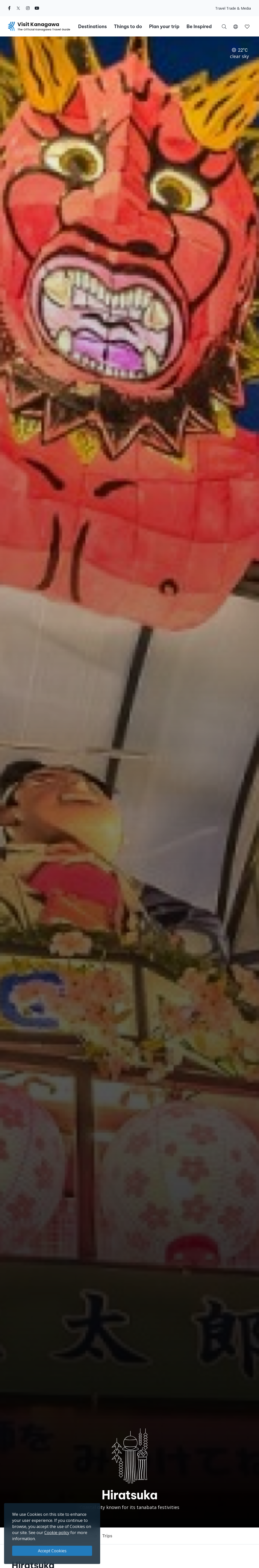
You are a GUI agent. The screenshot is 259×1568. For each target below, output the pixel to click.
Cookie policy (56, 1532)
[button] (235, 26)
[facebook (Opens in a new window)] (9, 8)
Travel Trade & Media (233, 8)
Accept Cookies (52, 1551)
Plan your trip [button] (164, 26)
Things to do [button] (128, 26)
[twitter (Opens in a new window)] (18, 8)
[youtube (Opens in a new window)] (37, 8)
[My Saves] (247, 26)
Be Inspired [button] (199, 26)
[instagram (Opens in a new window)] (28, 8)
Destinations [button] (92, 26)
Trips (107, 1535)
